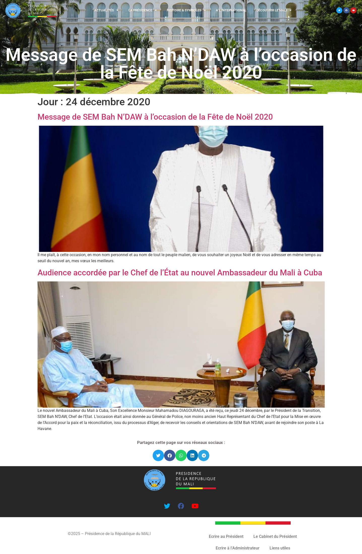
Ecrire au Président (226, 536)
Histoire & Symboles (186, 10)
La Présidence (142, 10)
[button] (158, 455)
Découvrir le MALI (273, 10)
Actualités (106, 10)
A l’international (231, 10)
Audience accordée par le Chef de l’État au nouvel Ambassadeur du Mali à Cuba (180, 272)
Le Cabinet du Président (275, 536)
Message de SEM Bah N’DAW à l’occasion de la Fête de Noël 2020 (155, 117)
